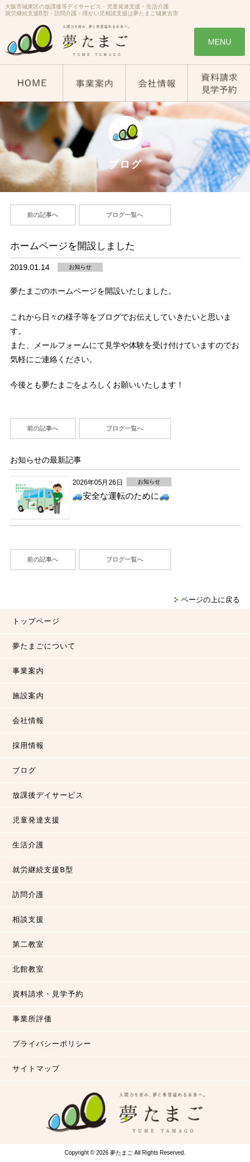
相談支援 (28, 919)
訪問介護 (28, 894)
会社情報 (28, 720)
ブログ (24, 770)
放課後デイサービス (48, 795)
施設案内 (28, 695)
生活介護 (28, 845)
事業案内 (28, 671)
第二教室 (28, 944)
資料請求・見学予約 (48, 994)
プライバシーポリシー (51, 1043)
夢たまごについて (44, 646)
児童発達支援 (36, 820)
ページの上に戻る (210, 599)
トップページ (36, 621)
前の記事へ (42, 214)
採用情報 (28, 745)
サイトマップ (36, 1068)
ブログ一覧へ (124, 214)
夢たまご (121, 1153)
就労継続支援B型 (42, 869)
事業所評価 (32, 1019)
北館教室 (28, 969)
